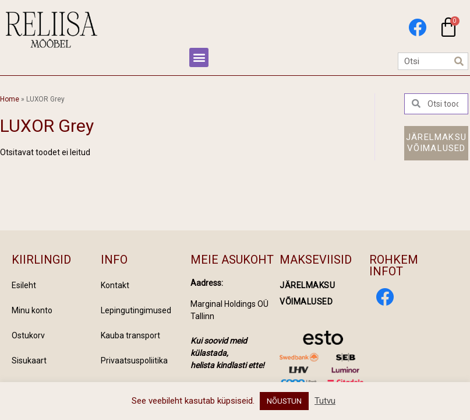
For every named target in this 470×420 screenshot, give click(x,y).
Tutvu (324, 401)
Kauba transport (130, 335)
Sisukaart (29, 360)
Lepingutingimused (136, 310)
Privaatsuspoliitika (134, 360)
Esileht (24, 285)
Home (9, 99)
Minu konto (32, 310)
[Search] (459, 61)
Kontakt (115, 285)
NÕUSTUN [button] (284, 401)
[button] (199, 57)
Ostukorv (28, 335)
